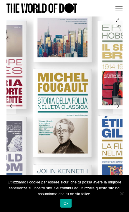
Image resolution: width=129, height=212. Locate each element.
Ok (65, 203)
